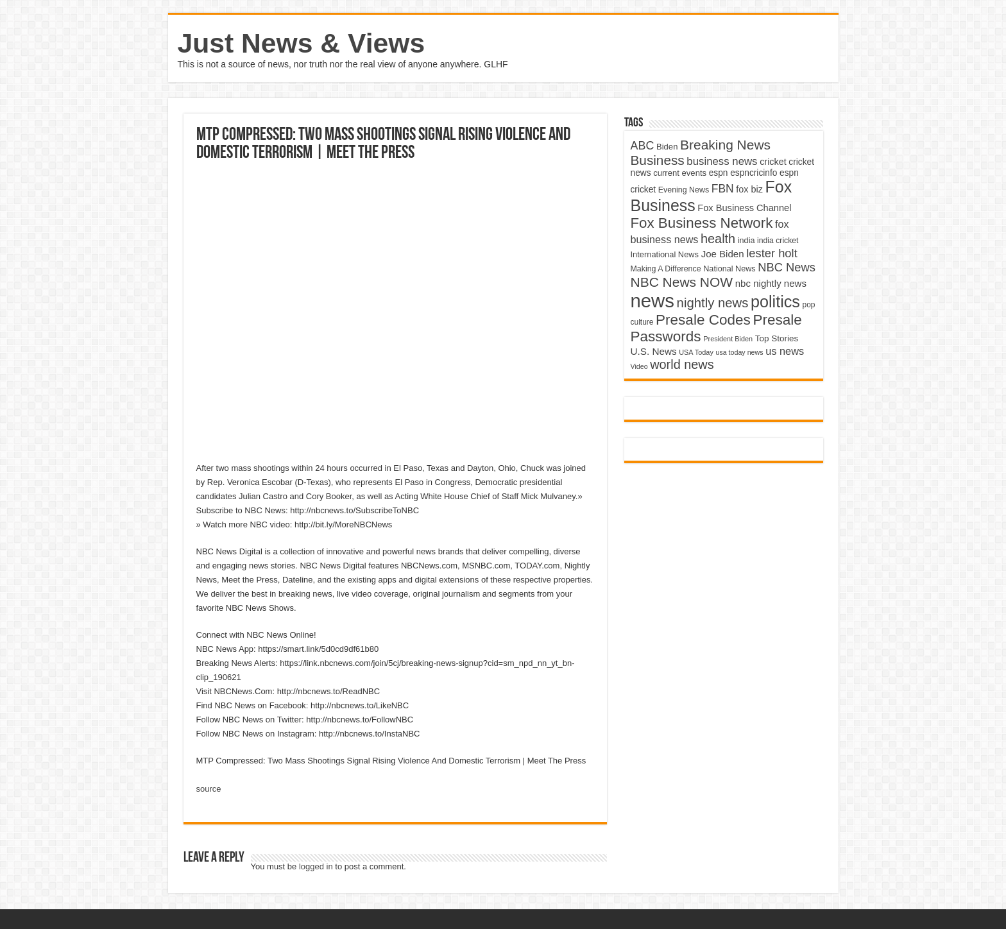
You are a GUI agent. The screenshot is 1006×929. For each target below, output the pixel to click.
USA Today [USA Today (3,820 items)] (696, 352)
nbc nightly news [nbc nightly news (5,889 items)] (770, 283)
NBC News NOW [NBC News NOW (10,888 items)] (682, 282)
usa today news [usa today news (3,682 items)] (739, 352)
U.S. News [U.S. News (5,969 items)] (654, 351)
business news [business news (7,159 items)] (721, 161)
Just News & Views (301, 43)
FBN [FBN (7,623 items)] (723, 188)
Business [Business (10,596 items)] (658, 160)
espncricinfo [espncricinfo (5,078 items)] (753, 173)
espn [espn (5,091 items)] (718, 173)
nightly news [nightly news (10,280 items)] (713, 303)
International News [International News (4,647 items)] (665, 254)
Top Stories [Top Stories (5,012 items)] (777, 338)
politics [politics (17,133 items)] (775, 302)
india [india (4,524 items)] (746, 240)
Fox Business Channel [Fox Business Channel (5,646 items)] (744, 208)
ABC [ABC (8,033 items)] (642, 145)
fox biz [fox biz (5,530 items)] (749, 189)
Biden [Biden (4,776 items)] (667, 146)
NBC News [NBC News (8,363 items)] (786, 267)
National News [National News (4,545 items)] (729, 268)
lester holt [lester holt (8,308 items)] (771, 253)
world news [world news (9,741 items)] (681, 364)
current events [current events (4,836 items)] (679, 173)
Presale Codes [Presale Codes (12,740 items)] (703, 320)
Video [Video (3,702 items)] (639, 366)
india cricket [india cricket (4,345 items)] (777, 240)
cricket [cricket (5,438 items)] (773, 162)
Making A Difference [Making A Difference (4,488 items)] (666, 268)
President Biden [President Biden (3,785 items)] (728, 339)
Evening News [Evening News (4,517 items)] (683, 189)
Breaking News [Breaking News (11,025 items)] (725, 144)
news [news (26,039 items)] (652, 300)
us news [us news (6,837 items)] (784, 351)
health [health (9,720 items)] (718, 239)
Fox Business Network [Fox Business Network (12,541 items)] (702, 223)
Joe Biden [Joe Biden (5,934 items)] (722, 253)
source (208, 789)
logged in (316, 866)
